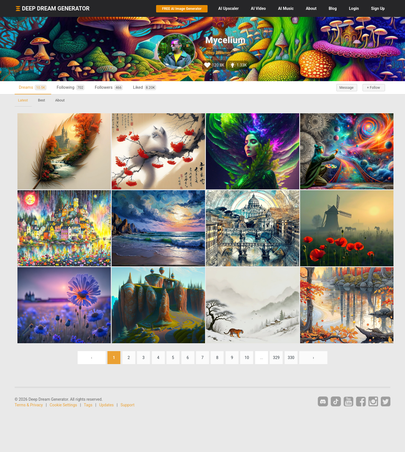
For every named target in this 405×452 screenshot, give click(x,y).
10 (247, 357)
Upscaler (228, 8)
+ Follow (373, 88)
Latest (23, 100)
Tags (88, 405)
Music (286, 8)
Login (354, 8)
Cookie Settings (63, 405)
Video (258, 8)
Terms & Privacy (29, 405)
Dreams (32, 87)
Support (127, 405)
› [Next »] (313, 357)
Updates (106, 405)
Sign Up (378, 8)
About (311, 8)
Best (41, 100)
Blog (333, 8)
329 (276, 357)
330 (291, 357)
